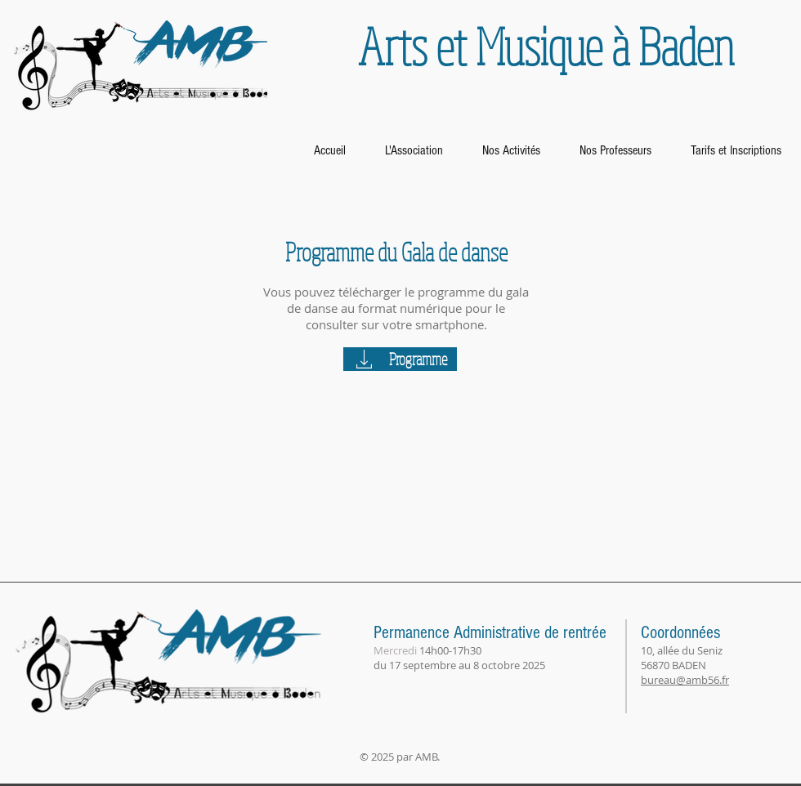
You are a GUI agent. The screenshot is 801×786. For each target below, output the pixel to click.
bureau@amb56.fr (685, 679)
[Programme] (400, 359)
